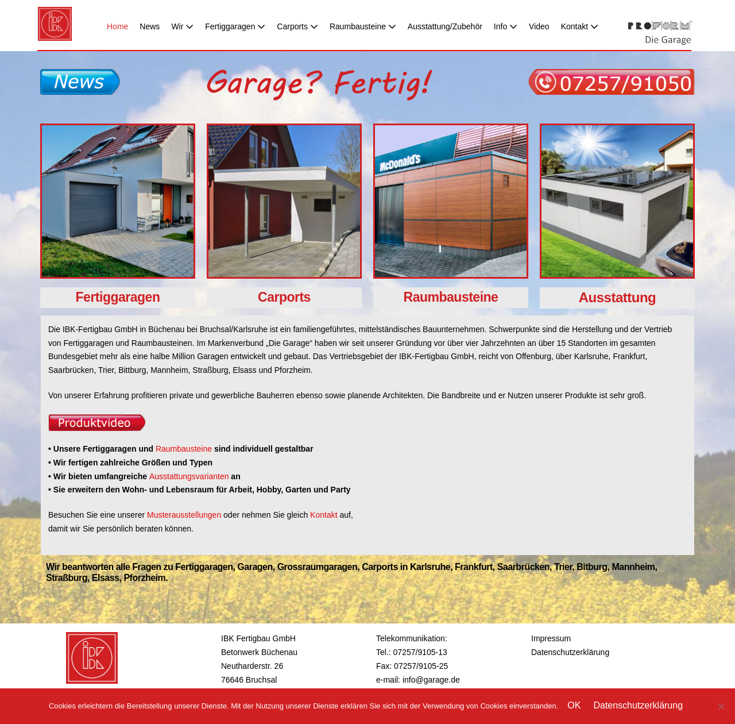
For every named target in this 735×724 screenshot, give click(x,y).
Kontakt (579, 26)
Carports (297, 26)
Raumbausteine (363, 26)
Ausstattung (617, 297)
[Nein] (720, 706)
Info (505, 26)
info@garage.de (431, 679)
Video (539, 26)
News (150, 26)
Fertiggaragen (235, 26)
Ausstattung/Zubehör (445, 26)
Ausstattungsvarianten (190, 476)
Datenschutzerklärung (570, 652)
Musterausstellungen (184, 514)
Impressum (551, 638)
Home (117, 26)
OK (574, 705)
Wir (182, 26)
